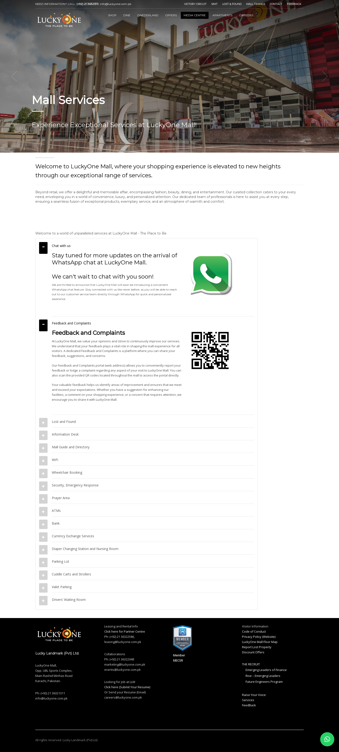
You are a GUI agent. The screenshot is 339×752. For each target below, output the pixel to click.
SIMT (214, 4)
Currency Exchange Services (73, 536)
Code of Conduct (254, 631)
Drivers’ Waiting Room (69, 599)
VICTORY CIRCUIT (195, 4)
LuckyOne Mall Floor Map (260, 642)
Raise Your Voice (254, 695)
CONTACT (276, 4)
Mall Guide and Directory (70, 447)
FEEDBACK (294, 4)
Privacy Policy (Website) (258, 637)
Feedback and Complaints (71, 323)
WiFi (55, 459)
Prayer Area (61, 498)
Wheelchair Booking (67, 472)
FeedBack (249, 705)
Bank (56, 523)
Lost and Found (64, 421)
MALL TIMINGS (255, 4)
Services (248, 700)
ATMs (56, 510)
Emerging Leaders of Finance (266, 670)
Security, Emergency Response (75, 485)
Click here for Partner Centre (124, 631)
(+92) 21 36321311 (87, 4)
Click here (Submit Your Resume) (127, 687)
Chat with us (61, 245)
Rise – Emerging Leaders (263, 676)
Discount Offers (253, 652)
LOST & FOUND (232, 4)
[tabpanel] (169, 76)
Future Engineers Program (264, 681)
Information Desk (65, 434)
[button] (327, 739)
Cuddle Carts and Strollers (71, 574)
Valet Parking (62, 587)
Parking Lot (60, 561)
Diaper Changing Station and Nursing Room (85, 548)
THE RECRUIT (251, 664)
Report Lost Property (256, 647)
